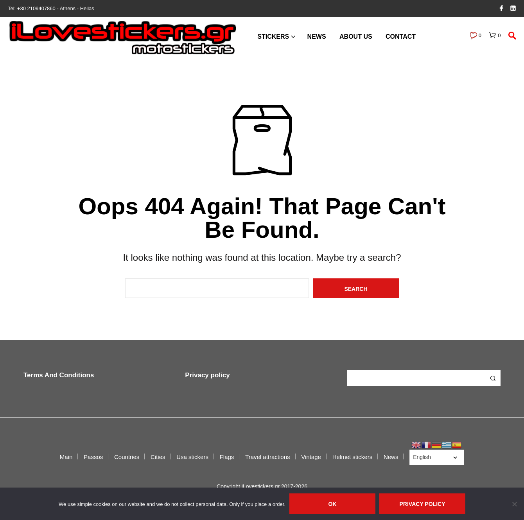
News (316, 36)
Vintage (311, 457)
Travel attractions (267, 457)
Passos (93, 457)
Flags (227, 457)
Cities (158, 457)
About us (355, 36)
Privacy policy (207, 375)
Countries (126, 457)
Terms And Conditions (58, 375)
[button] (475, 35)
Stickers (273, 36)
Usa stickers (192, 457)
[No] (514, 504)
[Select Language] (436, 457)
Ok (332, 504)
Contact (401, 36)
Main (66, 457)
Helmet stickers (352, 457)
